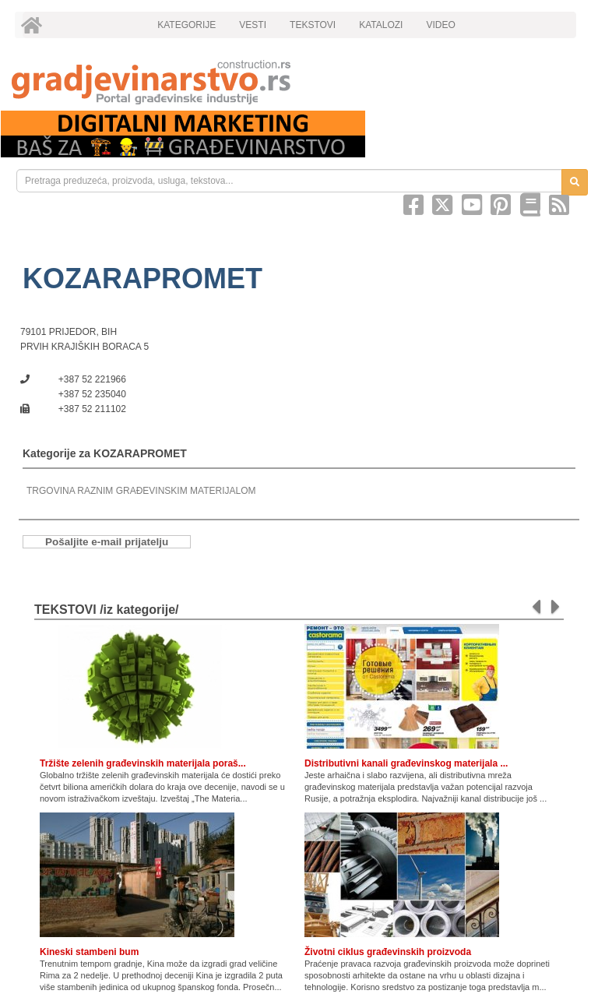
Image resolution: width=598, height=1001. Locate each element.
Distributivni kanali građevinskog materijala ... (406, 763)
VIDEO (440, 24)
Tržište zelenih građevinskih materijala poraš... (143, 763)
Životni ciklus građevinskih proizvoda (387, 951)
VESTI (252, 24)
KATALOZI (381, 24)
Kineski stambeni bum (89, 951)
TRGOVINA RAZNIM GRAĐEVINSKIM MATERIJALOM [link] (140, 490)
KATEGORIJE (186, 24)
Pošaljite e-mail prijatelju (106, 542)
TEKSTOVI (313, 24)
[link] (299, 82)
